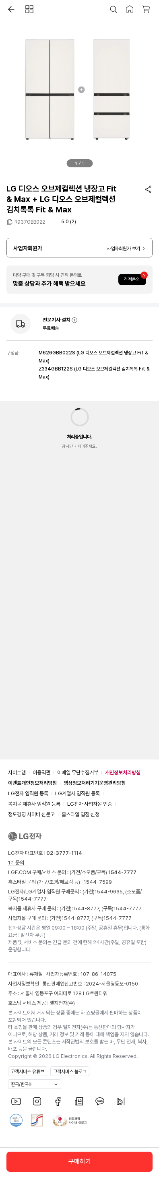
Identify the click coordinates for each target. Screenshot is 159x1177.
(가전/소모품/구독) (102, 872)
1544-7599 (98, 882)
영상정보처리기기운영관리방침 (95, 783)
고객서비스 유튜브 (27, 1071)
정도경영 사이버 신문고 (31, 814)
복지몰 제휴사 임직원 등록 (34, 804)
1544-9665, (110, 892)
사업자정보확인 (23, 984)
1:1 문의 (16, 863)
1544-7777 (33, 899)
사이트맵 (17, 773)
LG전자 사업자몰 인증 (89, 804)
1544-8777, (86, 908)
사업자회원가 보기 (123, 248)
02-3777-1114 (64, 853)
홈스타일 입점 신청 (80, 814)
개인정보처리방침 (122, 773)
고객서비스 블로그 (70, 1071)
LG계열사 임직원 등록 (77, 793)
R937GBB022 (29, 221)
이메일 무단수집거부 (77, 773)
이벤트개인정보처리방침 (32, 783)
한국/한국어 (22, 1084)
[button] (9, 9)
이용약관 (41, 773)
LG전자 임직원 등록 (28, 793)
